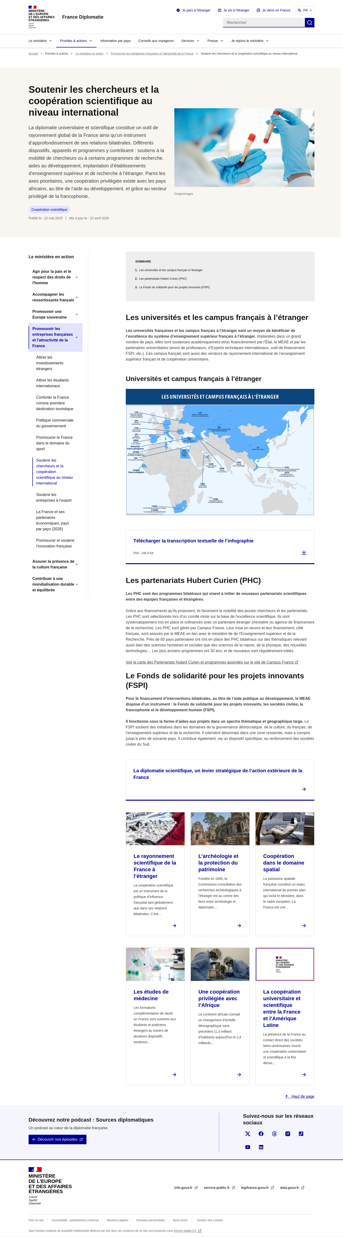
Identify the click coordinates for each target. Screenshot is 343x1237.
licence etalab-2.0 (185, 1230)
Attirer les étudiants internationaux (52, 383)
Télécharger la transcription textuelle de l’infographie (193, 540)
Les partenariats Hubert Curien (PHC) (163, 278)
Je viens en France (276, 10)
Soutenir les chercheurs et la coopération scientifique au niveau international (54, 471)
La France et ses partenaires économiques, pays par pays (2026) (52, 520)
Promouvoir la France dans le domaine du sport (54, 443)
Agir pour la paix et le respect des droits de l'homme (51, 277)
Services (187, 41)
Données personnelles (150, 1220)
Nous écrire (180, 1220)
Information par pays (115, 41)
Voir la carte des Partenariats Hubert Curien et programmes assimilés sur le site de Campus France (210, 662)
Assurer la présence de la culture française (53, 564)
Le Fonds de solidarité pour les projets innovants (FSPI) (174, 287)
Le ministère (38, 41)
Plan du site (36, 1220)
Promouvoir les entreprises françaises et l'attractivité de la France (152, 53)
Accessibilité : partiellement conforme (75, 1220)
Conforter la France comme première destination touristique (54, 403)
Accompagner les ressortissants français (53, 297)
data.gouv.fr (290, 1188)
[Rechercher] (264, 22)
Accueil (33, 53)
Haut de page (302, 1096)
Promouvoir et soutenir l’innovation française (55, 543)
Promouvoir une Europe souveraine (49, 314)
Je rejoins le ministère (247, 41)
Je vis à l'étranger (236, 10)
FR (305, 10)
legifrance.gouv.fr (255, 1188)
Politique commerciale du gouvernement (55, 423)
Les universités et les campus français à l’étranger (170, 270)
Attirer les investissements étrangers (49, 363)
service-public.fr (217, 1188)
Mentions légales (117, 1220)
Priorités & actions (73, 41)
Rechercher (309, 22)
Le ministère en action (89, 53)
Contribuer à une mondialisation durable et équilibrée (53, 584)
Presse (212, 41)
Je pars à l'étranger (196, 10)
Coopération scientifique (49, 209)
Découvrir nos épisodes (57, 1139)
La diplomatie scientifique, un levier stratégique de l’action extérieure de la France (217, 774)
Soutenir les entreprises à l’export (54, 497)
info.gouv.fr (183, 1188)
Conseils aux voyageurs (156, 41)
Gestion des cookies (210, 1220)
